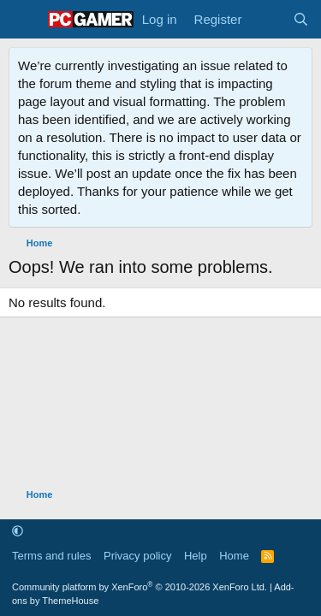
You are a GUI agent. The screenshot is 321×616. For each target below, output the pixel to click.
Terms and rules (51, 555)
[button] (18, 532)
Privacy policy (137, 555)
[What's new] (266, 19)
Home (234, 555)
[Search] (301, 19)
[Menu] (23, 20)
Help (195, 555)
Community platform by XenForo (139, 587)
